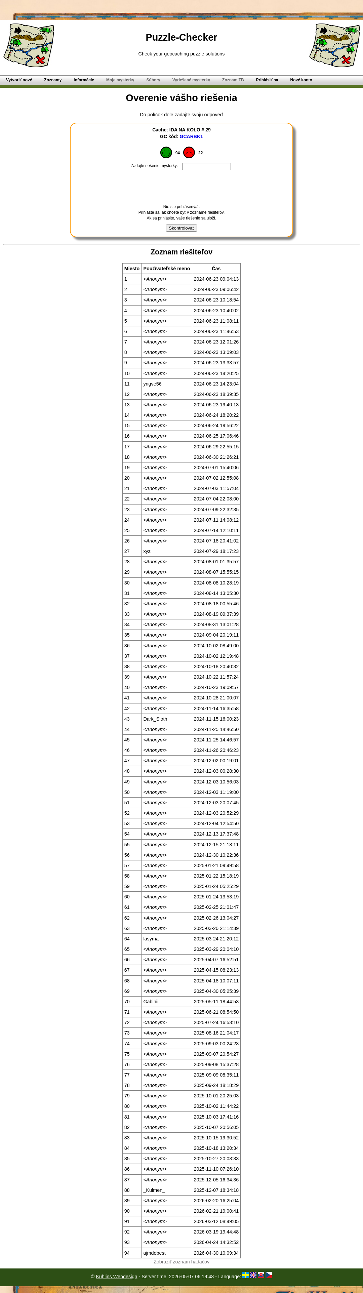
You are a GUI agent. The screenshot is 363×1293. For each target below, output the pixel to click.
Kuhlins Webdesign (116, 1276)
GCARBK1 (191, 136)
